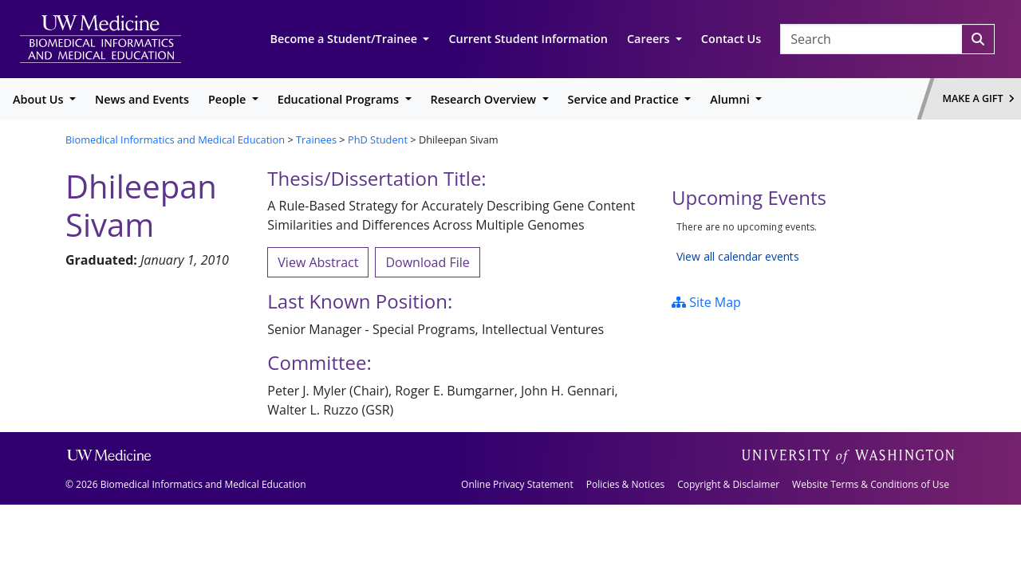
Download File (427, 262)
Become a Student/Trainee (345, 38)
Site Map (706, 302)
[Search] (978, 39)
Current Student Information (528, 38)
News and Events (142, 99)
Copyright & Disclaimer (728, 484)
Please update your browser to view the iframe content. (814, 242)
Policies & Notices (625, 484)
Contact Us (731, 38)
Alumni (731, 99)
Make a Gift (979, 98)
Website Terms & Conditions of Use (870, 484)
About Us (39, 99)
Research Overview (485, 99)
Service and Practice (625, 99)
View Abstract (318, 262)
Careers (649, 38)
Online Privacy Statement (517, 484)
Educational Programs (340, 99)
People (228, 99)
